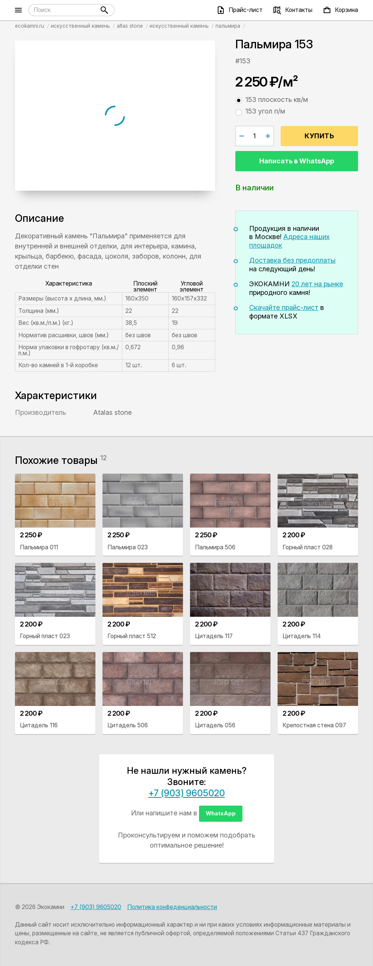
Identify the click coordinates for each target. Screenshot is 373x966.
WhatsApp (221, 813)
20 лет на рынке (317, 284)
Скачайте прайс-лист (283, 307)
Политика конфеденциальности (172, 907)
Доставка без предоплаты (292, 260)
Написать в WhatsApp (296, 161)
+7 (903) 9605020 (186, 793)
